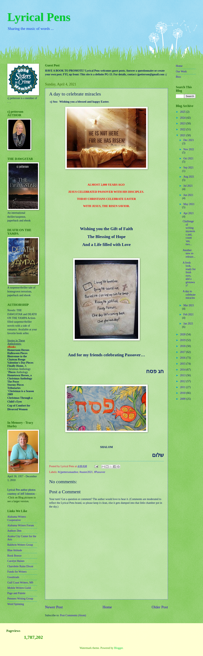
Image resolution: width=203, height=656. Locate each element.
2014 (183, 369)
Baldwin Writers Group (20, 544)
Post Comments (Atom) (73, 615)
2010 (183, 392)
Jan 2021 (188, 323)
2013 (183, 375)
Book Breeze (14, 555)
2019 (183, 340)
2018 (183, 346)
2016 (183, 357)
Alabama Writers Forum (20, 525)
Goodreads (13, 577)
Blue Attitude (14, 550)
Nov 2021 (188, 149)
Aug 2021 (188, 176)
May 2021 (188, 204)
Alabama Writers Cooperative (16, 518)
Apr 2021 (188, 213)
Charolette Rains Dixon (20, 566)
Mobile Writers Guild (19, 587)
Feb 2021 (188, 314)
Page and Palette (16, 593)
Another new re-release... (189, 253)
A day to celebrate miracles (189, 294)
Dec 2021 (188, 140)
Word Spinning (15, 604)
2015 (183, 363)
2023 (183, 123)
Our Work (181, 71)
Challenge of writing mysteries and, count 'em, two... (189, 233)
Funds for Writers (17, 571)
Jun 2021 (188, 195)
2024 (183, 117)
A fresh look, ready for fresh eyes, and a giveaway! (189, 274)
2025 (183, 111)
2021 (183, 135)
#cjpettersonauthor (68, 472)
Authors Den (14, 530)
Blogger (118, 648)
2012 (183, 381)
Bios (178, 76)
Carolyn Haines (15, 561)
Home (107, 607)
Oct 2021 (188, 158)
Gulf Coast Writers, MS (20, 582)
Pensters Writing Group (20, 598)
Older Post (160, 607)
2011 (183, 387)
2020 (183, 334)
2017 (183, 352)
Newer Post (54, 607)
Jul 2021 (188, 185)
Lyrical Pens (38, 17)
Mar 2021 (188, 305)
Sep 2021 (188, 167)
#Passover (99, 472)
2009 (183, 398)
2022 (183, 129)
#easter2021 (86, 472)
